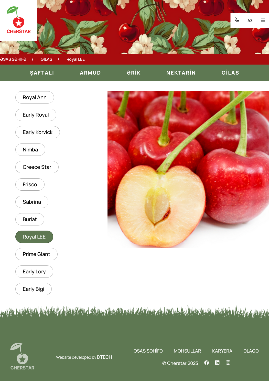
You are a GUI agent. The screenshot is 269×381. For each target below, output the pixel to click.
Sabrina (32, 201)
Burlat (30, 219)
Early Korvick (37, 132)
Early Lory (34, 271)
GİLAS (46, 59)
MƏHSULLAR (187, 351)
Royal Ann (35, 97)
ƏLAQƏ (251, 351)
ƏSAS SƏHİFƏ (13, 59)
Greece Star (37, 166)
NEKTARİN (181, 72)
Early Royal (36, 114)
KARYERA (222, 351)
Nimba (30, 149)
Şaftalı (42, 72)
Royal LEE (34, 236)
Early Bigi (33, 288)
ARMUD (90, 72)
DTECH (104, 357)
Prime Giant (36, 254)
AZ (250, 20)
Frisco (30, 184)
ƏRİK (134, 72)
